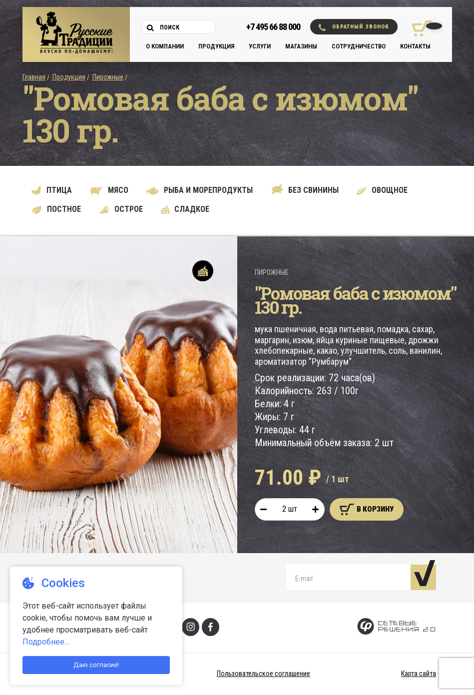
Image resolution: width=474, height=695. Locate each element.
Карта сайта (418, 674)
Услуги (260, 46)
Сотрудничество (359, 46)
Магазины (301, 46)
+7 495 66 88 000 (273, 26)
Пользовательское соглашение (263, 674)
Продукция (216, 46)
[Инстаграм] (190, 627)
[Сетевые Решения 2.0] (396, 627)
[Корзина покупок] (418, 28)
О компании (165, 46)
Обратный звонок (354, 27)
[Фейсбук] (210, 627)
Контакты (415, 46)
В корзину (367, 509)
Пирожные (107, 77)
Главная (33, 77)
